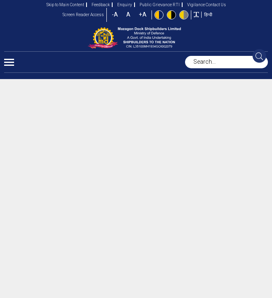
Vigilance (193, 4)
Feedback (98, 4)
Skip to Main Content (65, 4)
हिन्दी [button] (208, 14)
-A (115, 14)
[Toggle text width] (196, 14)
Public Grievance (153, 4)
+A (143, 14)
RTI (176, 4)
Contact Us (216, 4)
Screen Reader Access (83, 14)
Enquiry (122, 4)
